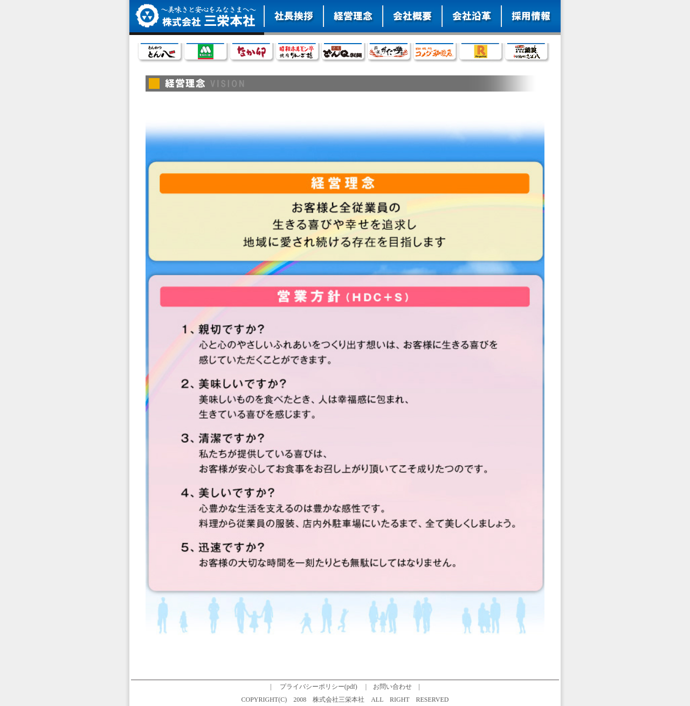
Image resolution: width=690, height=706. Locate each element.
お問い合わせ (392, 686)
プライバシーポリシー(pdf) (318, 686)
